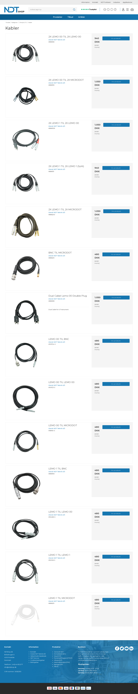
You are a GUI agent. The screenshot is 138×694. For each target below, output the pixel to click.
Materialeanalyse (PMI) (62, 662)
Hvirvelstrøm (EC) (60, 654)
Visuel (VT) (57, 656)
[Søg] (52, 9)
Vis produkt (116, 38)
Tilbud (56, 666)
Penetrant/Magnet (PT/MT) (63, 658)
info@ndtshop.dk (10, 667)
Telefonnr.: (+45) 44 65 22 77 (13, 664)
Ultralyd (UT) (58, 660)
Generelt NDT (59, 652)
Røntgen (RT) (58, 664)
